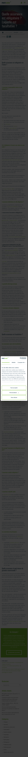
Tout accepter (14, 387)
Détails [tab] (13, 362)
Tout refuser (14, 397)
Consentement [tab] (6, 362)
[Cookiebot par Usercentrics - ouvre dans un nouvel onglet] (20, 358)
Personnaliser (14, 392)
